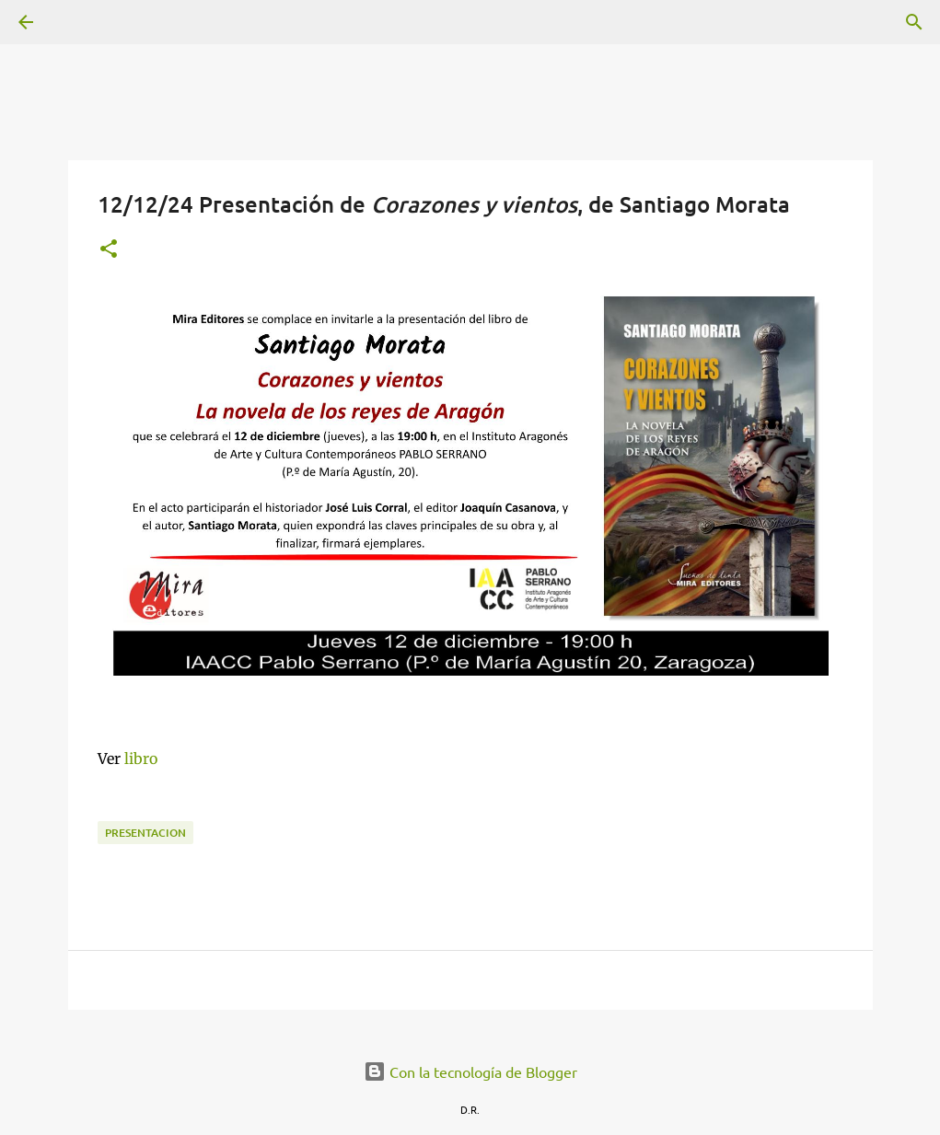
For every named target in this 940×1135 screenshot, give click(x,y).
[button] (109, 249)
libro (140, 758)
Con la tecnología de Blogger (470, 1071)
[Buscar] (77, 22)
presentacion (145, 832)
